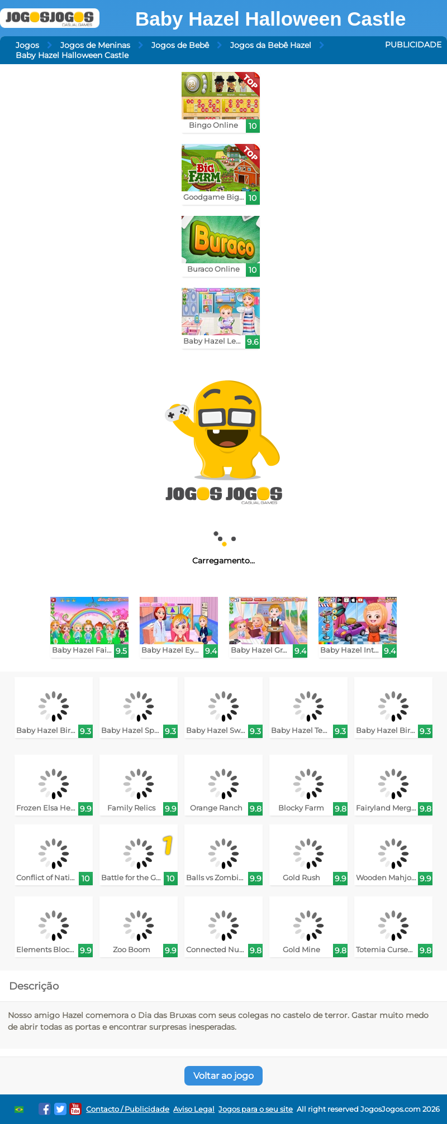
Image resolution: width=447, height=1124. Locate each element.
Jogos (27, 45)
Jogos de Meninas (95, 45)
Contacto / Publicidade (127, 1109)
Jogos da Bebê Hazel (270, 45)
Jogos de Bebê (180, 45)
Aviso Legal (194, 1109)
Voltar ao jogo (223, 1075)
